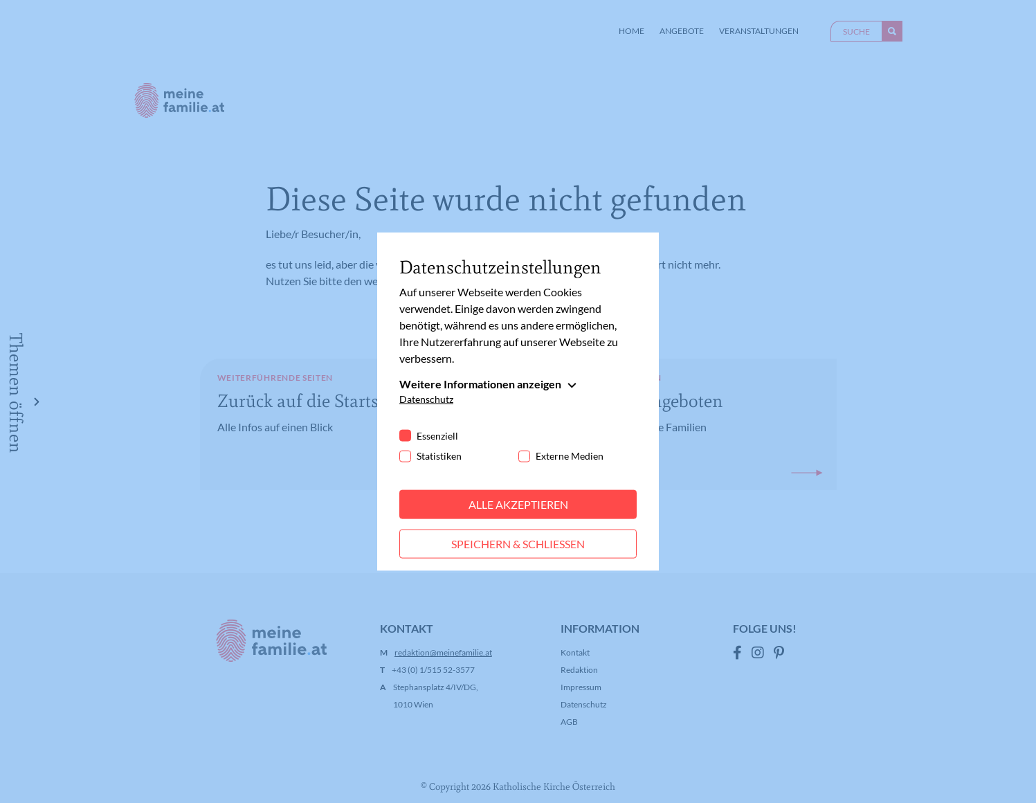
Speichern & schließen (518, 543)
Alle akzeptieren (518, 504)
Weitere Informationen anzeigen (480, 383)
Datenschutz (426, 399)
